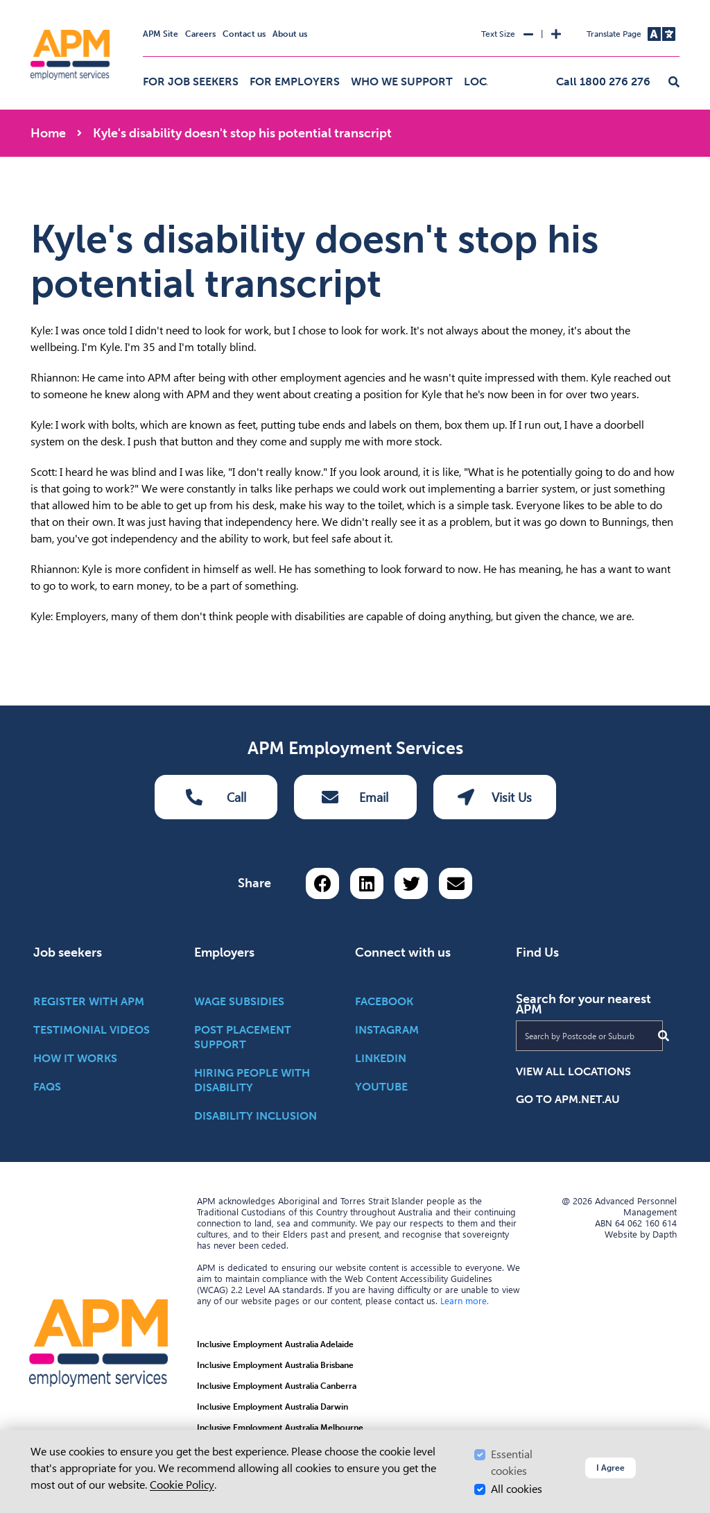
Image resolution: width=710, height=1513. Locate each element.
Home (48, 133)
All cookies (516, 1489)
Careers (200, 34)
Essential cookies (511, 1463)
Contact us (244, 34)
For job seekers (191, 81)
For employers (295, 81)
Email (355, 797)
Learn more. (464, 1300)
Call (216, 797)
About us (289, 34)
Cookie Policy (182, 1484)
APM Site (160, 34)
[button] (674, 82)
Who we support (402, 81)
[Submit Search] (663, 1035)
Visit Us (495, 797)
